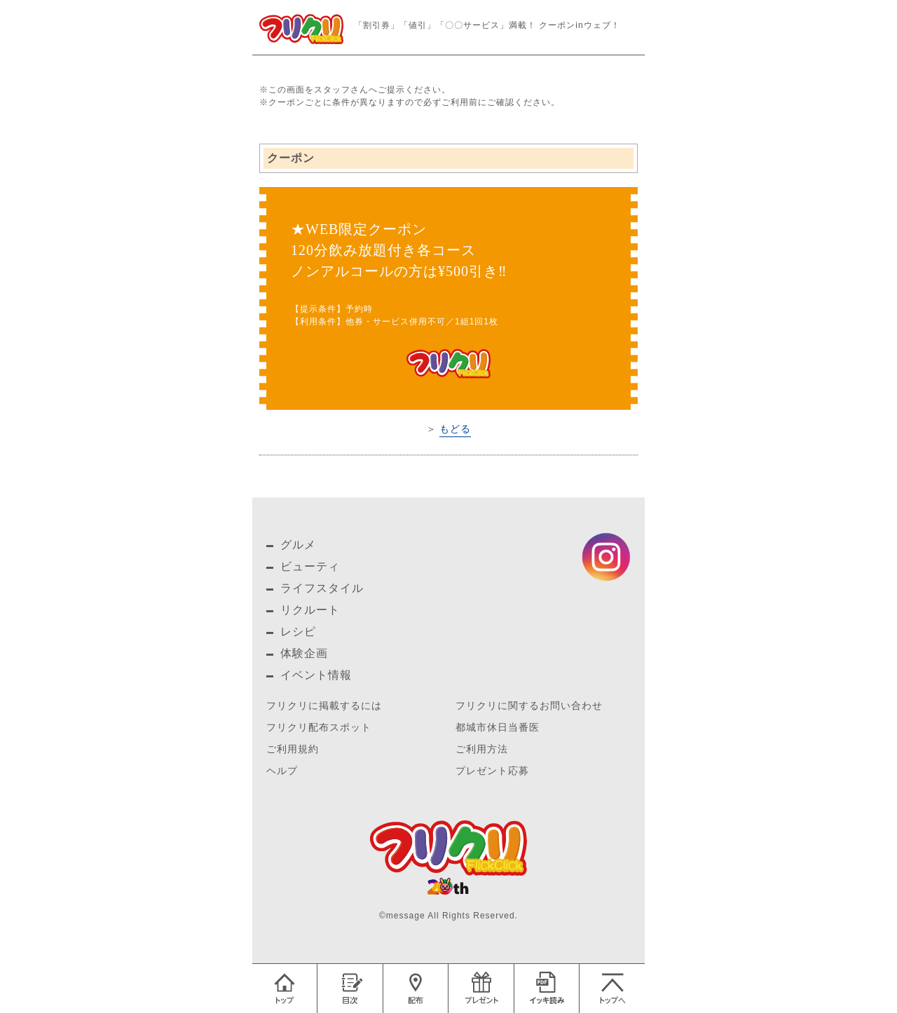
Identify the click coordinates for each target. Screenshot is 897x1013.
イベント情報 (316, 675)
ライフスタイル (322, 588)
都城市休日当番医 (498, 727)
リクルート (310, 610)
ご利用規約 (292, 749)
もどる (455, 428)
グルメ (298, 545)
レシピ (298, 632)
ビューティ (310, 566)
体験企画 (304, 653)
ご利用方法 (482, 749)
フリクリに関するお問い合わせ (529, 706)
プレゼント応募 (492, 771)
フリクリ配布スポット (318, 727)
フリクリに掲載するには (324, 706)
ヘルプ (282, 771)
